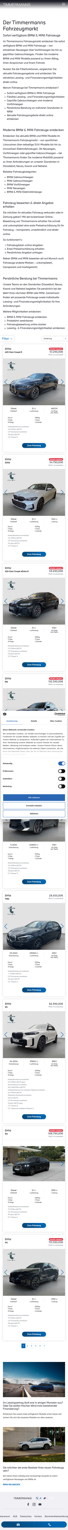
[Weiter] (44, 1346)
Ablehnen (34, 814)
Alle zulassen (34, 797)
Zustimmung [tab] (12, 721)
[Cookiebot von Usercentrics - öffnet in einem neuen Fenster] (54, 714)
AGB (15, 1516)
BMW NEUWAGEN (11, 1484)
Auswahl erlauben (34, 806)
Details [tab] (34, 721)
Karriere (38, 1516)
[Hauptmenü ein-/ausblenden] (63, 4)
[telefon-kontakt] (50, 1524)
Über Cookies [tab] (56, 721)
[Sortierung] (55, 338)
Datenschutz (25, 1516)
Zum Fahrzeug (34, 445)
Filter (5, 338)
